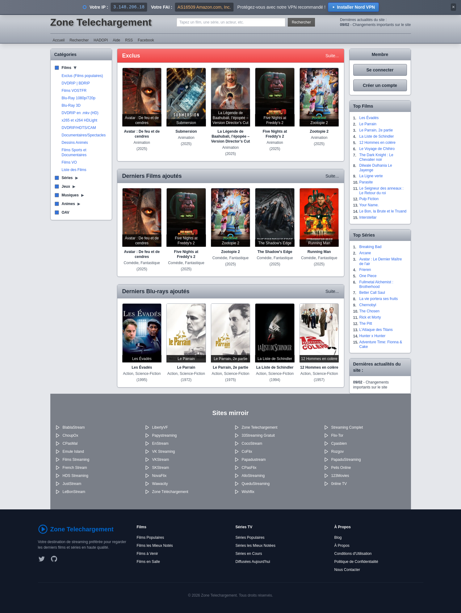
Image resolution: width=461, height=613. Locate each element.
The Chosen (369, 311)
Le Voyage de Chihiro (377, 149)
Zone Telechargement (101, 22)
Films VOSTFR (74, 90)
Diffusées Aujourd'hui (253, 561)
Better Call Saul (372, 292)
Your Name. (369, 205)
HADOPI (101, 40)
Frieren (365, 270)
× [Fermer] (453, 7)
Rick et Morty (370, 317)
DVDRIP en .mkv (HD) (80, 113)
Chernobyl (367, 305)
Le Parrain (367, 124)
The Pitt (365, 323)
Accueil (59, 40)
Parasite (366, 182)
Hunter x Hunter (372, 336)
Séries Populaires (250, 537)
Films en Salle (148, 561)
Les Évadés (369, 118)
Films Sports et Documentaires (74, 152)
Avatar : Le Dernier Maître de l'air (380, 261)
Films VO (69, 162)
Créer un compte (380, 85)
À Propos (342, 545)
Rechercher (301, 22)
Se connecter (380, 69)
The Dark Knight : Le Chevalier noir (376, 157)
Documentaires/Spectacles (84, 135)
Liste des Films (74, 170)
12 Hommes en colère (377, 142)
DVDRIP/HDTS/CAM (79, 128)
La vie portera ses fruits (378, 299)
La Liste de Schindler (376, 136)
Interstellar (368, 217)
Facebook (146, 40)
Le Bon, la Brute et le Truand (383, 211)
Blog (338, 537)
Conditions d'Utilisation (353, 553)
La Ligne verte (371, 176)
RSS (129, 40)
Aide (116, 40)
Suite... (332, 55)
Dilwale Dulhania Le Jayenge (375, 167)
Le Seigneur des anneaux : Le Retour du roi (381, 190)
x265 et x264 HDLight (79, 120)
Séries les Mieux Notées (255, 545)
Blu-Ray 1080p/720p (78, 98)
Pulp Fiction (369, 199)
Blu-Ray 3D (71, 105)
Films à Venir (147, 553)
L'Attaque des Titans (376, 330)
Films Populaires (150, 537)
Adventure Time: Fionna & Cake (380, 344)
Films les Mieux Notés (155, 545)
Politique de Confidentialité (356, 561)
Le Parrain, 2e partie (376, 130)
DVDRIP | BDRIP (76, 83)
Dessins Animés (75, 142)
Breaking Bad (370, 247)
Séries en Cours (249, 553)
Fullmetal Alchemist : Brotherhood (376, 284)
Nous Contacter (347, 570)
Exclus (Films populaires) (82, 76)
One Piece (368, 276)
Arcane (365, 253)
